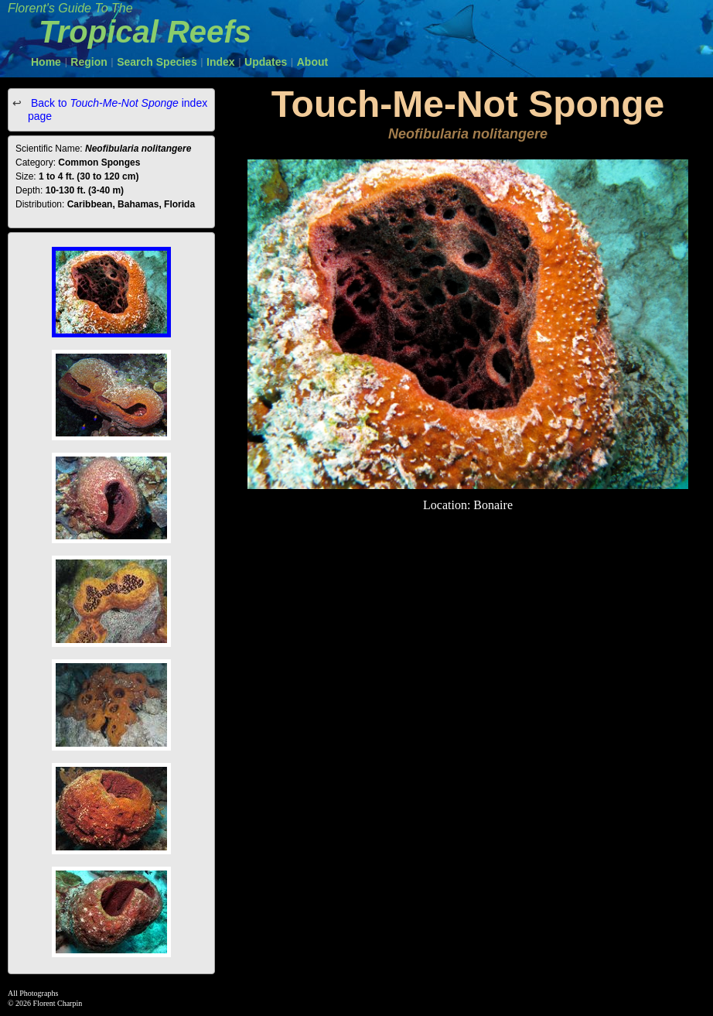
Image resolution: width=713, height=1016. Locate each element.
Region (88, 62)
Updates (265, 62)
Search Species (157, 62)
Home (46, 62)
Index (220, 62)
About (312, 62)
